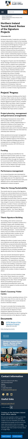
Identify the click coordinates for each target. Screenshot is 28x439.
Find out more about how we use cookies (12, 432)
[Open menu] (2, 12)
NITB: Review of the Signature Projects (16, 324)
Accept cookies (17, 436)
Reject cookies (6, 436)
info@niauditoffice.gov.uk (10, 390)
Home (3, 16)
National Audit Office (7, 403)
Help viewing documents (8, 329)
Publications (8, 16)
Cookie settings (5, 407)
